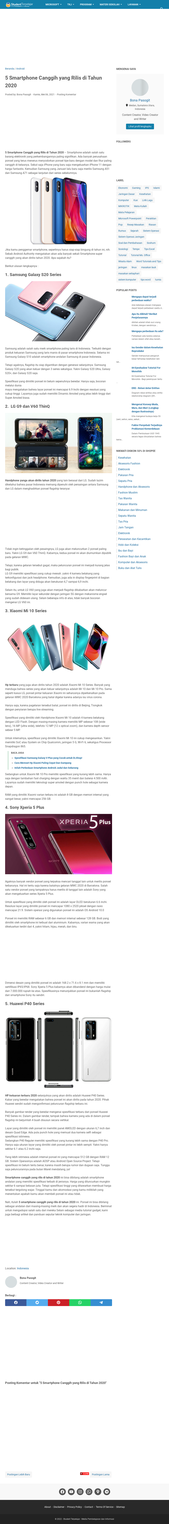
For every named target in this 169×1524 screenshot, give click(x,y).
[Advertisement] (84, 38)
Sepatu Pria (125, 481)
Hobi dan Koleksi (128, 544)
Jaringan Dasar (126, 194)
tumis (158, 279)
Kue (136, 200)
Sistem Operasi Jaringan (131, 236)
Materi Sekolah (110, 4)
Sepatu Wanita (127, 515)
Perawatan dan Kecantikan (134, 539)
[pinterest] (58, 1302)
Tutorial (122, 255)
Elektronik (124, 469)
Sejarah (134, 230)
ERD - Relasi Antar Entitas (145, 388)
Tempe (136, 249)
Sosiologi (123, 249)
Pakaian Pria (126, 475)
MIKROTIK (123, 206)
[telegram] (101, 1302)
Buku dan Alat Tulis (130, 568)
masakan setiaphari (128, 273)
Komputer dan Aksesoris (133, 562)
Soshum (151, 243)
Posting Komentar (66, 94)
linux (134, 267)
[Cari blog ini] (162, 9)
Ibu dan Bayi (125, 550)
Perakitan (151, 218)
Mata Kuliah (140, 206)
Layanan (133, 4)
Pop (120, 224)
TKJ (69, 4)
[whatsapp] (80, 1302)
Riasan (152, 224)
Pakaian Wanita (127, 504)
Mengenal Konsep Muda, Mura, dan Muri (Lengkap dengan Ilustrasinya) (145, 408)
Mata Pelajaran (126, 212)
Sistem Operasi (151, 230)
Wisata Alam (125, 261)
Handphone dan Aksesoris (134, 486)
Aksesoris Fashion (129, 463)
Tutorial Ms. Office (140, 255)
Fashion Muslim (128, 492)
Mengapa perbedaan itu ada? (147, 331)
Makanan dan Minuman (132, 510)
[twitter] (37, 1302)
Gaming (136, 188)
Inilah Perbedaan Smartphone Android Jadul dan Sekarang (46, 767)
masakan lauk (148, 267)
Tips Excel (149, 249)
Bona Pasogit (140, 100)
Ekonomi (123, 188)
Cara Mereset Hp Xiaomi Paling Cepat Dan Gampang (42, 762)
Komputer (123, 200)
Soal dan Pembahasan (130, 243)
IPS (147, 188)
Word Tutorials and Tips (148, 261)
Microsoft (52, 4)
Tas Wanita (125, 498)
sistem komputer (127, 279)
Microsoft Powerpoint (129, 218)
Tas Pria (123, 521)
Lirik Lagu (147, 200)
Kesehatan (145, 194)
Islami (156, 188)
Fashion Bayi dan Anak (132, 556)
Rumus (122, 230)
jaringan (122, 267)
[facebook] (15, 1302)
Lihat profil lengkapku (140, 126)
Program (86, 4)
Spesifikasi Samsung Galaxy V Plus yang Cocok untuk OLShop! (48, 758)
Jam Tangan (126, 527)
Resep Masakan (17, 13)
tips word (146, 279)
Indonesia (23, 1268)
